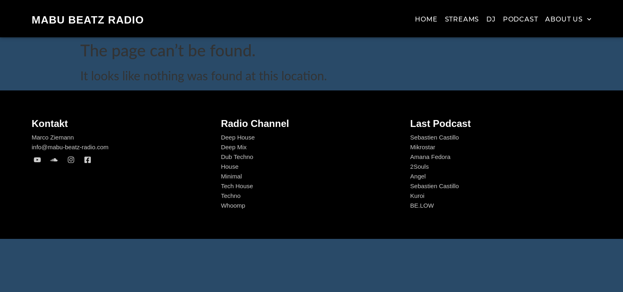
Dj (491, 19)
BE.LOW (422, 205)
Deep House (238, 137)
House (229, 166)
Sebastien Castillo (434, 137)
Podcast (520, 19)
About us (568, 19)
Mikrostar (422, 147)
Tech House (237, 185)
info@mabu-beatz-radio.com (70, 147)
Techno (231, 195)
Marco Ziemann (53, 137)
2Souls (419, 166)
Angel (417, 176)
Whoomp (233, 205)
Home (426, 19)
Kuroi (417, 195)
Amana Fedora (430, 156)
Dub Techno (237, 156)
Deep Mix (234, 147)
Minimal (231, 176)
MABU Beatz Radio (88, 20)
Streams (462, 19)
